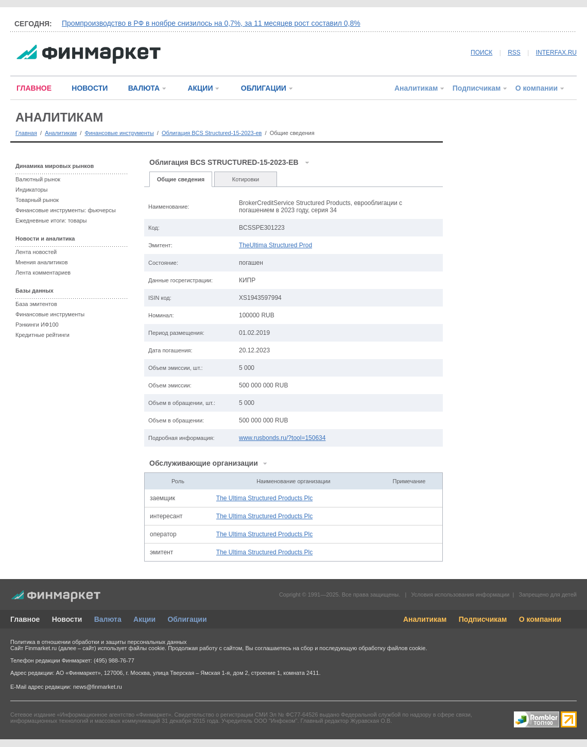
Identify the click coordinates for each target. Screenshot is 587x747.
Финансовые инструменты (118, 133)
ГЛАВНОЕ (33, 88)
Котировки (246, 179)
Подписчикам (477, 88)
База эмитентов (36, 304)
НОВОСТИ (90, 88)
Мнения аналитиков (41, 262)
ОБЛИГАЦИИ (263, 88)
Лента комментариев (43, 272)
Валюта (108, 619)
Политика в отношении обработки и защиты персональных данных (98, 642)
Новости (67, 619)
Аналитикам (416, 88)
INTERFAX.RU (556, 52)
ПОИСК (481, 52)
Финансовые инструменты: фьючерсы (65, 210)
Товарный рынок (37, 200)
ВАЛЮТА (144, 88)
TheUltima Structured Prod (275, 245)
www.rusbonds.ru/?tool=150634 (282, 438)
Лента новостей (36, 252)
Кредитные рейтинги (42, 335)
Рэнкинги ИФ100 (37, 324)
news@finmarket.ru (97, 687)
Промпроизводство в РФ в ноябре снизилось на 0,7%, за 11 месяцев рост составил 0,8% (211, 23)
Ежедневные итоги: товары (51, 220)
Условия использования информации (460, 594)
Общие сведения (180, 179)
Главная (26, 133)
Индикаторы (31, 189)
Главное (25, 619)
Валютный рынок (37, 179)
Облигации (186, 619)
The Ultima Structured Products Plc (264, 498)
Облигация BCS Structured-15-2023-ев (212, 133)
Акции (144, 619)
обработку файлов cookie (391, 648)
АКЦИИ (200, 88)
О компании (536, 88)
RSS (514, 52)
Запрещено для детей (548, 594)
